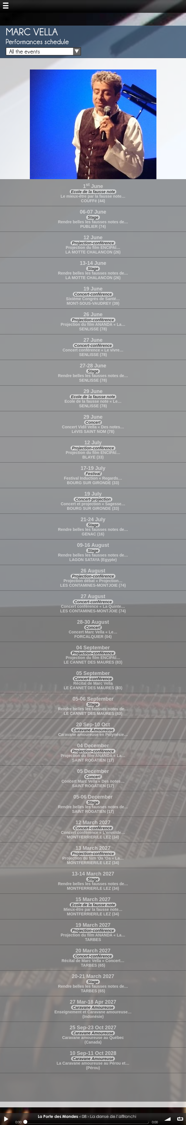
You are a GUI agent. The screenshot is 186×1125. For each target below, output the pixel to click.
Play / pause (6, 1119)
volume (168, 1119)
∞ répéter (180, 1119)
